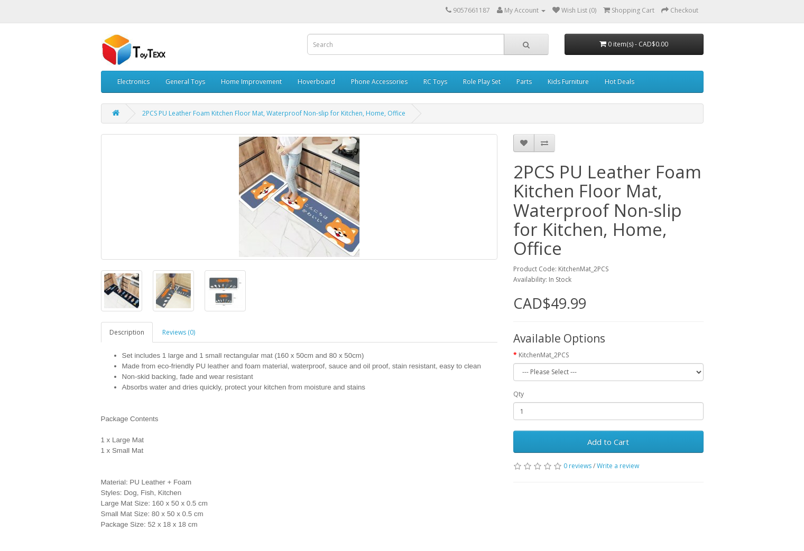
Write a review (618, 465)
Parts (524, 81)
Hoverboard (316, 81)
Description (126, 332)
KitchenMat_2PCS (544, 354)
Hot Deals (619, 81)
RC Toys (435, 81)
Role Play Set (482, 81)
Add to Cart (608, 441)
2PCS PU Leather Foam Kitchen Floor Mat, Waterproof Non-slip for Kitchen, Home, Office (273, 113)
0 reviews (577, 465)
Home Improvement (251, 81)
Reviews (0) (178, 332)
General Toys (185, 81)
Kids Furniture (568, 81)
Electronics (133, 81)
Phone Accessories (379, 81)
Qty (518, 394)
